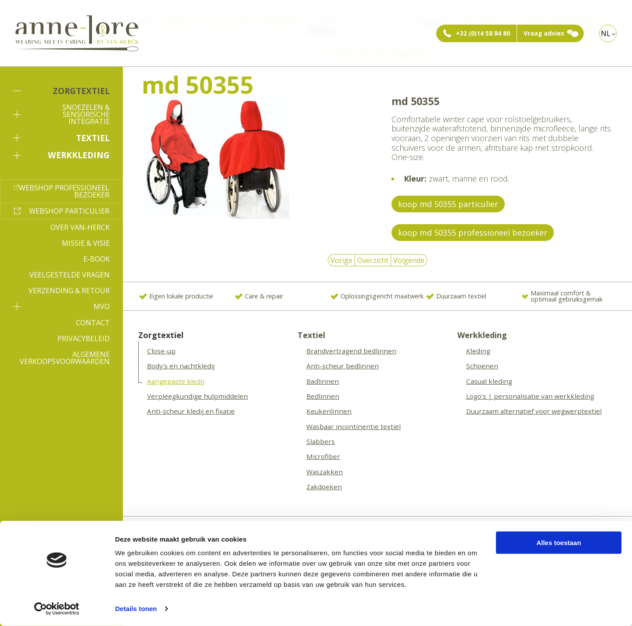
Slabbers (320, 441)
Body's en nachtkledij (181, 366)
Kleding (478, 351)
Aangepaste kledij (175, 381)
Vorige (341, 260)
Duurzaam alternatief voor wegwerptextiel (534, 411)
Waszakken (324, 472)
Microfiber (323, 456)
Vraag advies (544, 33)
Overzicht (372, 260)
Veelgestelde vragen (69, 275)
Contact (93, 323)
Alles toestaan (558, 542)
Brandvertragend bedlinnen (351, 351)
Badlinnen (322, 381)
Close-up (161, 351)
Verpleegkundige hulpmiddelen (197, 396)
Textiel (61, 138)
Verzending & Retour (69, 290)
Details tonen (136, 608)
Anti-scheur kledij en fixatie (191, 411)
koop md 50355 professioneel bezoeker (472, 232)
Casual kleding (489, 381)
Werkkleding (61, 155)
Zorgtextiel (61, 91)
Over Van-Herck (80, 227)
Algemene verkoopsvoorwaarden (65, 357)
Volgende (408, 260)
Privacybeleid (83, 338)
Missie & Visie (86, 243)
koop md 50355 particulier (448, 204)
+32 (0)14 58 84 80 (483, 33)
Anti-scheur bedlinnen (342, 366)
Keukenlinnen (329, 411)
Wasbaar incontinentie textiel (353, 426)
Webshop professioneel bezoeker (64, 191)
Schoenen (482, 366)
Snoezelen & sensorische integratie (61, 114)
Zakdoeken (324, 487)
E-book (96, 259)
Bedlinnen (322, 396)
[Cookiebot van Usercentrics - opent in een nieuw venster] (56, 608)
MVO (61, 306)
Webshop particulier (69, 211)
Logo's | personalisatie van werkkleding (530, 396)
